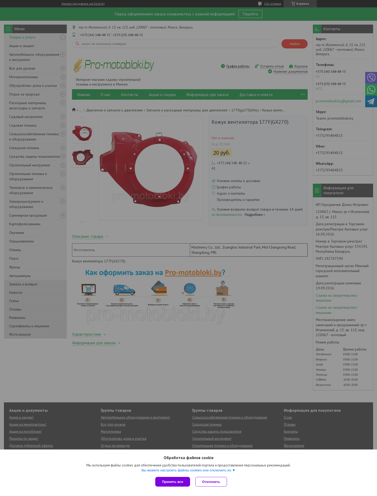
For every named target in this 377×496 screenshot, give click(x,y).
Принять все (172, 482)
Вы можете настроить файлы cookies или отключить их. (186, 470)
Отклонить (211, 482)
